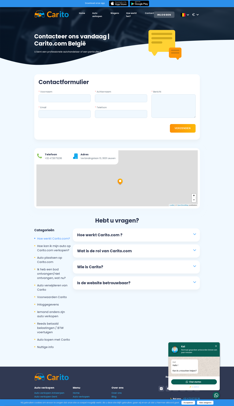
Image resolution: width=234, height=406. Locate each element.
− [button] (194, 200)
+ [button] (194, 196)
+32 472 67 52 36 (191, 398)
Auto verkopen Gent (45, 396)
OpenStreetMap (182, 205)
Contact (149, 13)
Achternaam (103, 91)
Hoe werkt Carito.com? (53, 239)
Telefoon (101, 107)
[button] (194, 381)
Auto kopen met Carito (53, 340)
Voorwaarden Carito (52, 297)
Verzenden (183, 128)
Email (42, 107)
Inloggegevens (48, 304)
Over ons (117, 393)
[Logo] (51, 14)
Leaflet (172, 205)
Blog (114, 396)
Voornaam (45, 91)
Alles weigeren (205, 403)
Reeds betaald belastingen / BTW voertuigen (50, 328)
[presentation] (146, 128)
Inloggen (164, 14)
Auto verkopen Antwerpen (49, 393)
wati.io (196, 387)
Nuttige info (45, 347)
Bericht (156, 91)
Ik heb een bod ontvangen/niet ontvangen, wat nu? (51, 273)
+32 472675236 (53, 158)
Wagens (115, 13)
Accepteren (188, 403)
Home (82, 13)
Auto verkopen (81, 396)
